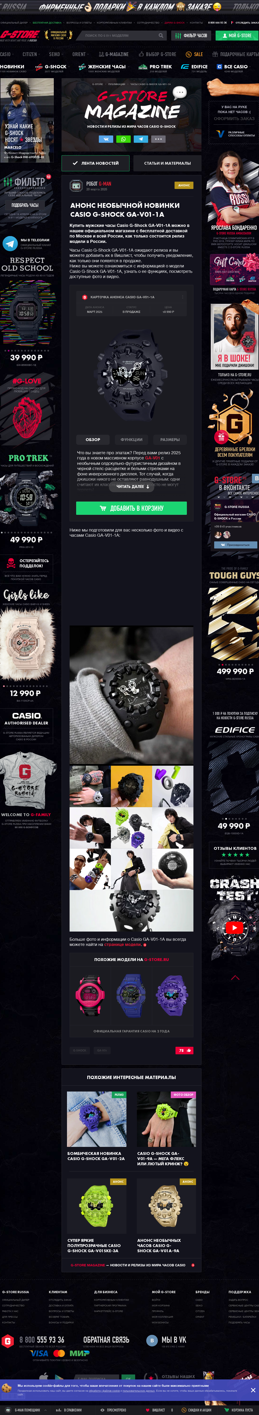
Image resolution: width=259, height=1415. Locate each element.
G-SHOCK (79, 1050)
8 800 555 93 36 (217, 22)
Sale (198, 55)
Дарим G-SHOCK (175, 23)
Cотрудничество (13, 1306)
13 (45, 351)
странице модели (122, 945)
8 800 (41, 1340)
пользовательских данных (139, 1391)
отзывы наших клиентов (178, 1379)
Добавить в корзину (136, 509)
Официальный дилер (14, 23)
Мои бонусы (160, 1322)
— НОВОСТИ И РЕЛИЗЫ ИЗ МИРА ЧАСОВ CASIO (133, 1265)
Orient (79, 55)
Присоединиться (238, 545)
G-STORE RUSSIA (237, 507)
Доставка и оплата (61, 1306)
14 (48, 351)
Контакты (196, 23)
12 (41, 351)
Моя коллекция (162, 1317)
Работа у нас (10, 1311)
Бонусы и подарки (61, 1322)
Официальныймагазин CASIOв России (59, 35)
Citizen (30, 55)
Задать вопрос (238, 1300)
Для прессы (10, 1317)
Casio (5, 55)
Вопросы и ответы (79, 23)
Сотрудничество (148, 23)
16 (51, 532)
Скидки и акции (199, 1410)
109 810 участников (228, 526)
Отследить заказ (247, 23)
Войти (156, 1300)
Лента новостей (100, 163)
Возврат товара (59, 1317)
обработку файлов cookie (104, 1391)
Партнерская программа (110, 1306)
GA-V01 (152, 458)
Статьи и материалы (167, 163)
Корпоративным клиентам (114, 23)
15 (48, 532)
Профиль (157, 1311)
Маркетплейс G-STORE (108, 1311)
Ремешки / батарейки (242, 1317)
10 (35, 351)
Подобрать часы (239, 1322)
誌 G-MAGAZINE (114, 55)
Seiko (54, 55)
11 (38, 351)
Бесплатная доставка (47, 23)
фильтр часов (191, 36)
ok (128, 1379)
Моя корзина (161, 1306)
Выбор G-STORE (161, 55)
